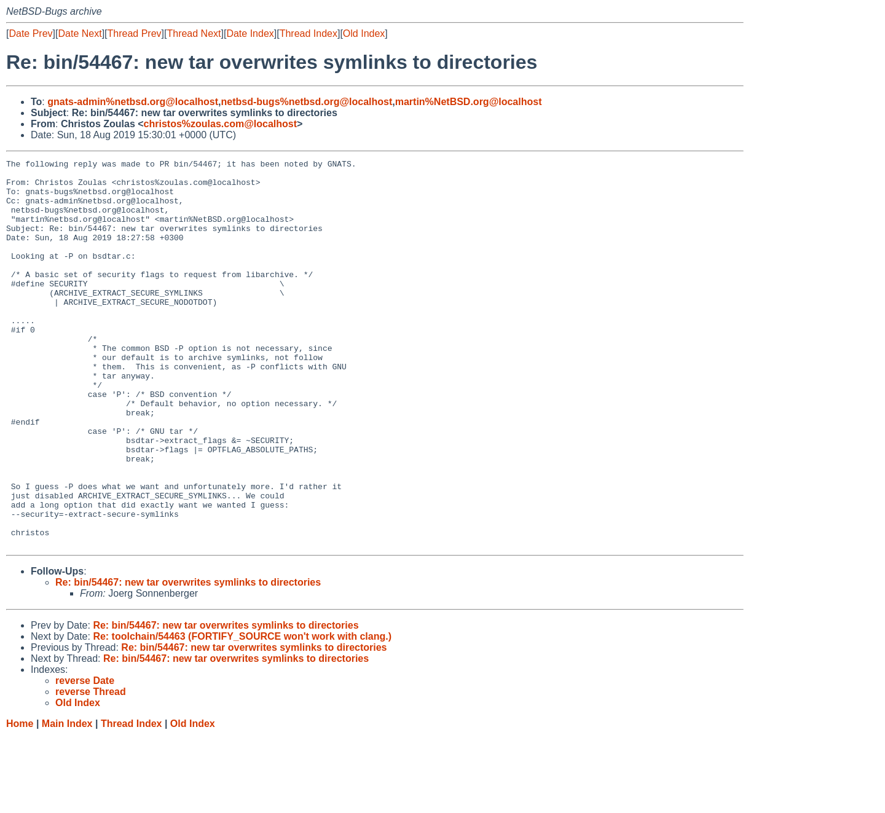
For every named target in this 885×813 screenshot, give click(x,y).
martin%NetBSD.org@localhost (468, 101)
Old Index (364, 33)
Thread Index (308, 33)
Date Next (79, 33)
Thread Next (194, 33)
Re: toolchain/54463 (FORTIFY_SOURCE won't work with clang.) (242, 714)
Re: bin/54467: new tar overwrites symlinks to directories (188, 659)
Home (19, 801)
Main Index (67, 801)
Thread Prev (135, 33)
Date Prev (30, 33)
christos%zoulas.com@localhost (220, 124)
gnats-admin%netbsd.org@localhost (132, 101)
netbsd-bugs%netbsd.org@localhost (307, 101)
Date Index (249, 33)
